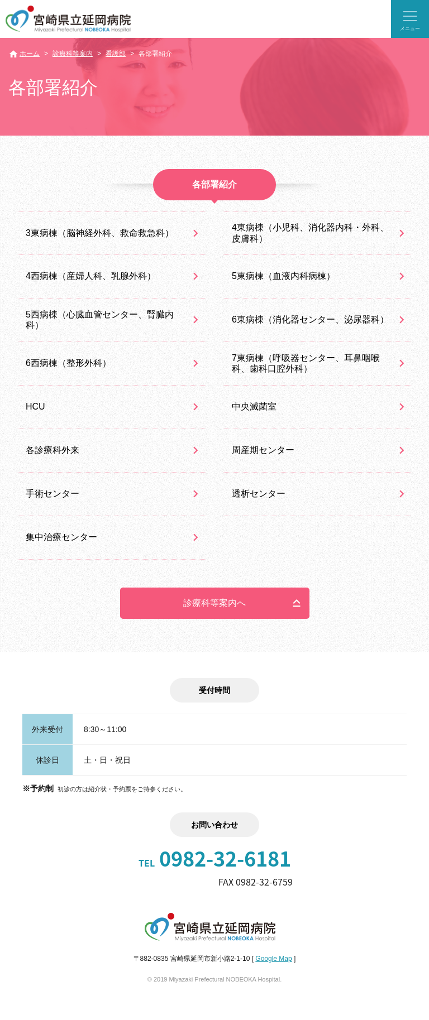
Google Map (273, 959)
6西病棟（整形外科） (68, 363)
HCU (35, 406)
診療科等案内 (73, 53)
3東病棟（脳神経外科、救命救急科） (100, 233)
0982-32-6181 (215, 858)
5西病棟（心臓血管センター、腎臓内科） (100, 320)
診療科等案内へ (214, 603)
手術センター (52, 493)
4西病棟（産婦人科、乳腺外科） (91, 276)
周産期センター (263, 450)
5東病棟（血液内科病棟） (283, 276)
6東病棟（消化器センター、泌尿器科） (310, 319)
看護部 (116, 53)
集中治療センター (61, 537)
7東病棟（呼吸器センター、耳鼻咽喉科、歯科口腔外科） (306, 363)
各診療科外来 (52, 450)
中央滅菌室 (254, 406)
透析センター (258, 493)
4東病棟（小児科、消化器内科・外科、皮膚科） (310, 233)
